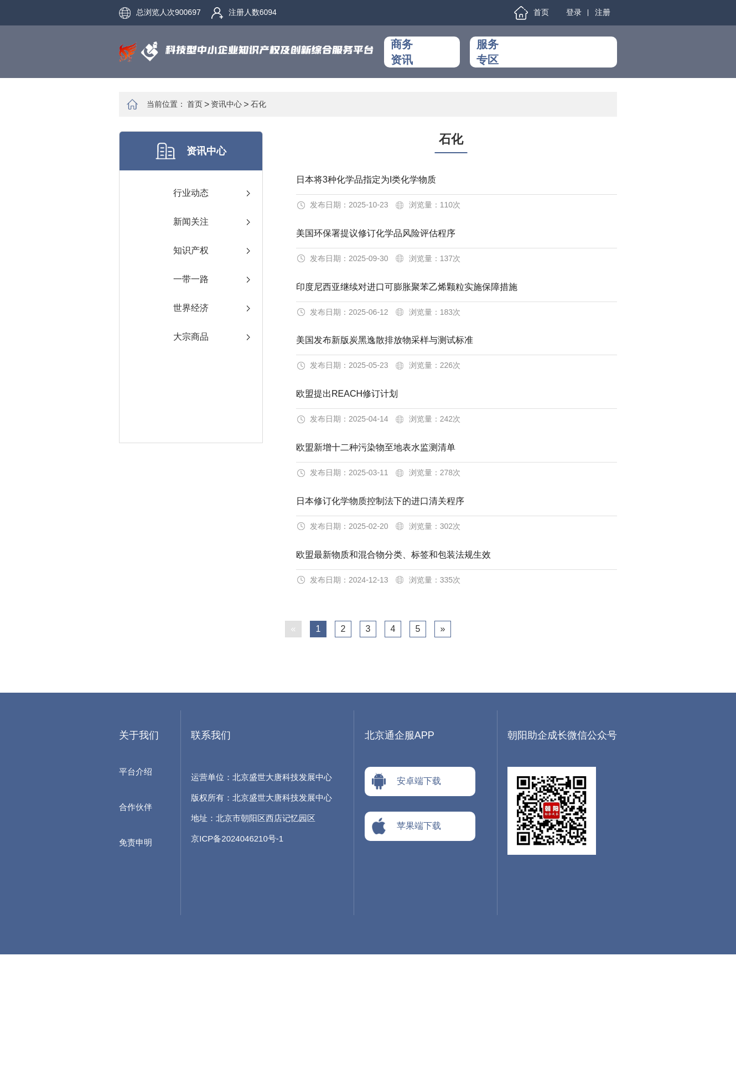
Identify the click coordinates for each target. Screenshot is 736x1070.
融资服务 (555, 42)
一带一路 (191, 279)
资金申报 (555, 61)
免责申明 (135, 958)
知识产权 (191, 250)
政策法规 (432, 61)
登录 (574, 12)
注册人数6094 (244, 13)
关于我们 (591, 61)
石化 (258, 104)
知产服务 (518, 61)
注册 (602, 12)
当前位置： (166, 104)
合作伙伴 (135, 922)
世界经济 (191, 308)
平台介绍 (135, 887)
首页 (531, 13)
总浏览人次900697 (160, 13)
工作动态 (518, 42)
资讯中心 (432, 42)
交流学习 (591, 42)
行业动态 (191, 193)
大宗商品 (191, 336)
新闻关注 (191, 221)
